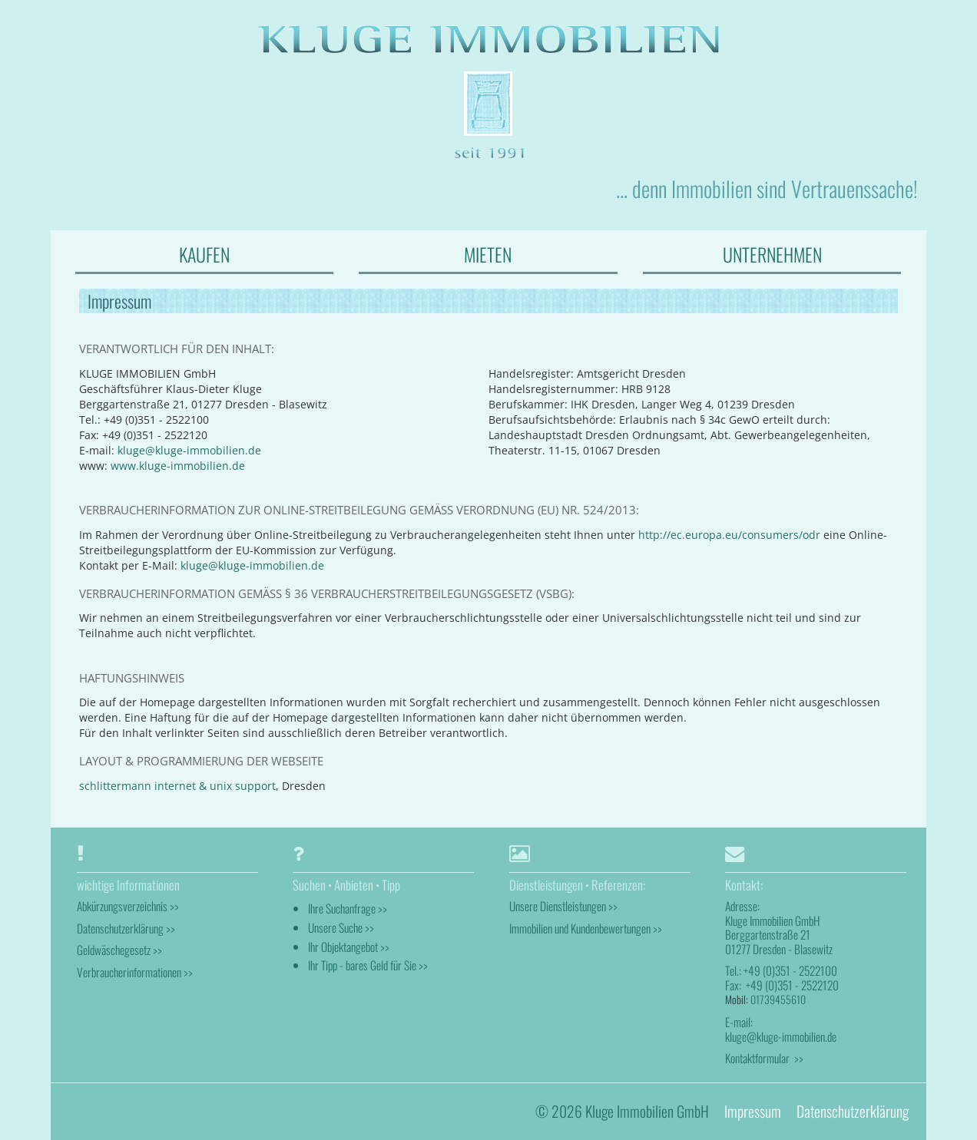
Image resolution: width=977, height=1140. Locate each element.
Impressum (752, 1111)
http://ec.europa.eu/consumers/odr (729, 534)
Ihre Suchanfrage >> (347, 908)
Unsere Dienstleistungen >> (563, 905)
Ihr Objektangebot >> (348, 946)
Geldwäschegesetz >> (119, 949)
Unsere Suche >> (341, 927)
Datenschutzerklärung (853, 1111)
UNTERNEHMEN (772, 254)
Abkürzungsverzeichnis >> (128, 905)
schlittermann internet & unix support (177, 785)
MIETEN (488, 254)
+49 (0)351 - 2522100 (790, 970)
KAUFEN (204, 254)
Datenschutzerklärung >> (126, 928)
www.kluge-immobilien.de (178, 465)
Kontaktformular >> (764, 1057)
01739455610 (778, 999)
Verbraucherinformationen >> (135, 971)
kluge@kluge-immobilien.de (189, 450)
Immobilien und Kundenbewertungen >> (585, 928)
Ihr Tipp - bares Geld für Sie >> (368, 965)
